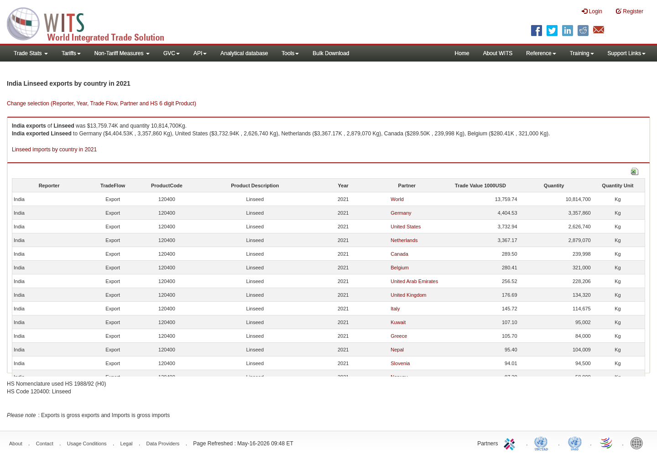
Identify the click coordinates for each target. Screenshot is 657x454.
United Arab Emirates (414, 281)
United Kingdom (408, 295)
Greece (399, 336)
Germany (401, 213)
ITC (511, 442)
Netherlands (404, 240)
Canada (399, 254)
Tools (290, 53)
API (200, 53)
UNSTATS (575, 442)
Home (462, 53)
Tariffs (71, 53)
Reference (541, 53)
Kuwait (398, 322)
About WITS (498, 53)
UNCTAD (543, 442)
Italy (395, 308)
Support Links (627, 53)
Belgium (400, 267)
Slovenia (400, 363)
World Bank (639, 442)
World (397, 199)
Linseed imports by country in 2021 (54, 149)
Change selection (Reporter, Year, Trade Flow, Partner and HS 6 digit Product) (101, 103)
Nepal (397, 349)
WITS (91, 23)
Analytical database (244, 53)
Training (582, 53)
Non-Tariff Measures (122, 53)
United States (406, 226)
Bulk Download (331, 53)
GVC (171, 53)
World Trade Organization (607, 442)
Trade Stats (31, 53)
